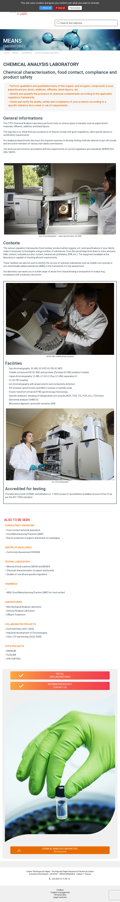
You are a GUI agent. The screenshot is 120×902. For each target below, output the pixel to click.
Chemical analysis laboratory (60, 850)
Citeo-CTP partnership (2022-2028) (24, 636)
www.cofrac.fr (101, 494)
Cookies (60, 890)
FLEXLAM (11, 655)
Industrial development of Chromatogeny (27, 633)
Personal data (60, 895)
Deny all (60, 8)
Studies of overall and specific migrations (27, 574)
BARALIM (11, 651)
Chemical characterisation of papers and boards (30, 570)
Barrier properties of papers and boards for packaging (33, 538)
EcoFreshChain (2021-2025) (20, 629)
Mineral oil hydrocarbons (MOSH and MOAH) (28, 566)
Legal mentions (60, 897)
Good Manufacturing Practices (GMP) (25, 534)
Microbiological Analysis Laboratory (24, 607)
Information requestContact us (60, 686)
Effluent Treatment (16, 614)
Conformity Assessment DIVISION (23, 552)
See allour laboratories (60, 675)
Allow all (46, 8)
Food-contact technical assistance (23, 530)
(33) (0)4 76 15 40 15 (61, 879)
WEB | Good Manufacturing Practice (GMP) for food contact (36, 592)
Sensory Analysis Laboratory (21, 611)
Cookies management (60, 892)
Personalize (75, 8)
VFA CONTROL (14, 658)
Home (6, 53)
